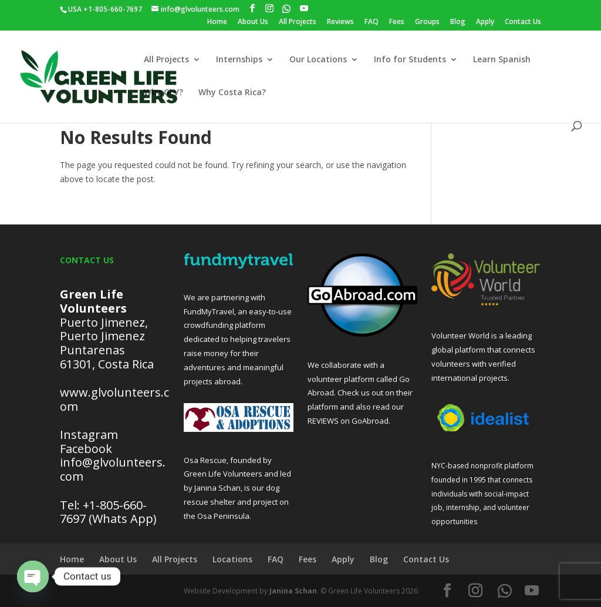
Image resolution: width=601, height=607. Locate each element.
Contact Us (523, 22)
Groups (427, 22)
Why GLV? (163, 93)
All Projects (297, 22)
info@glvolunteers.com (113, 469)
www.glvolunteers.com (114, 399)
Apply (485, 22)
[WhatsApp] (286, 9)
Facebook (86, 449)
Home (217, 22)
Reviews (340, 22)
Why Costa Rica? (232, 93)
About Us (253, 22)
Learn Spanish (502, 60)
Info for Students (410, 60)
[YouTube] (304, 8)
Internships (239, 60)
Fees (396, 22)
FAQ (371, 22)
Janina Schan (293, 591)
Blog (457, 22)
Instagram (89, 434)
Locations (232, 559)
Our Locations (318, 60)
